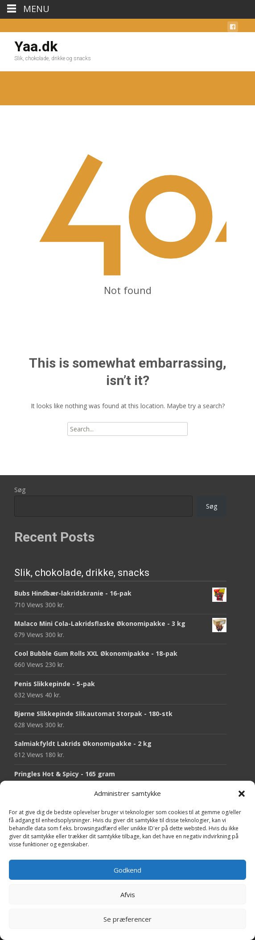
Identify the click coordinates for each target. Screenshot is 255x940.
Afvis (127, 894)
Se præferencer (127, 919)
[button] (241, 793)
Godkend (127, 869)
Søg (19, 489)
